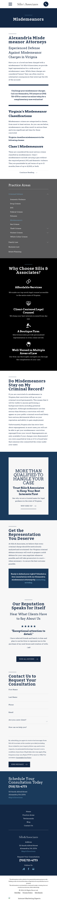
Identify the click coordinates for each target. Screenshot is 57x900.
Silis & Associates (31, 65)
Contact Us (28, 826)
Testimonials (28, 818)
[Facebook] (28, 869)
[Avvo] (24, 869)
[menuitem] (27, 194)
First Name (13, 689)
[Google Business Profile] (33, 869)
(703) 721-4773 (18, 786)
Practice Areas (28, 815)
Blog (28, 822)
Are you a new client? (17, 720)
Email (11, 712)
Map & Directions (16, 797)
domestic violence (40, 160)
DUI (27, 160)
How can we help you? (18, 727)
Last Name (13, 697)
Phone (11, 705)
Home (28, 812)
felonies (22, 411)
